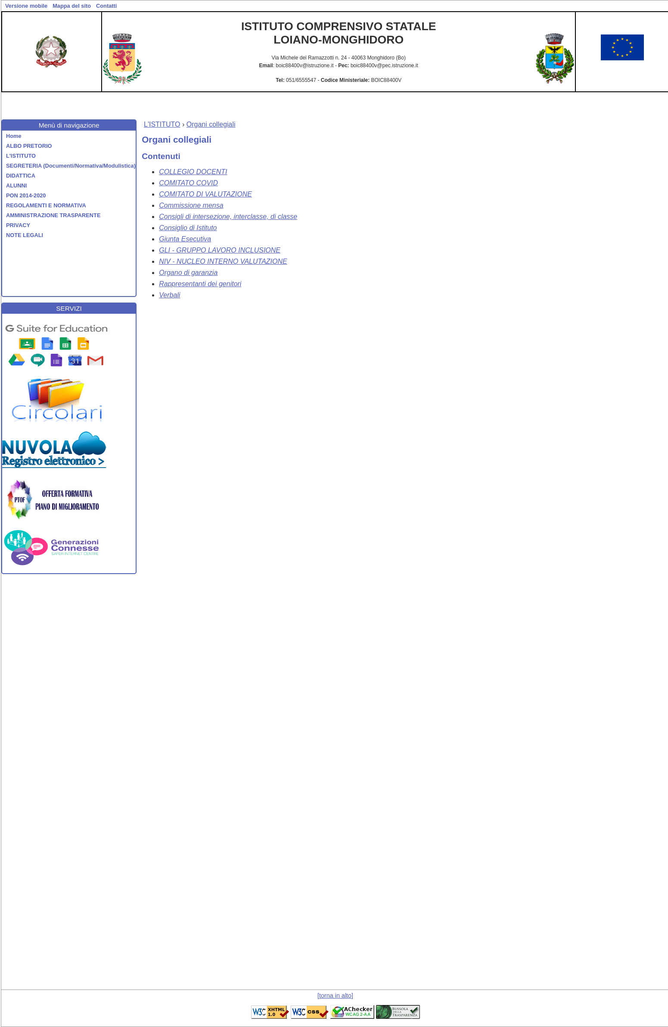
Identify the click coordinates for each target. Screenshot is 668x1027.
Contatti (106, 6)
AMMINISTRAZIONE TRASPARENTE (53, 215)
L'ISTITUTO (21, 156)
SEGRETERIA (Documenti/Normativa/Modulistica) (71, 165)
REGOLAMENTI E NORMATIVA (46, 205)
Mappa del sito (72, 6)
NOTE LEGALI (24, 235)
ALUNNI (16, 185)
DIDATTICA (20, 175)
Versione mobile (26, 6)
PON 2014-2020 (26, 195)
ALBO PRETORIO (29, 146)
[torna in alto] (335, 995)
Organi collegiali (211, 124)
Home (14, 136)
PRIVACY (18, 225)
